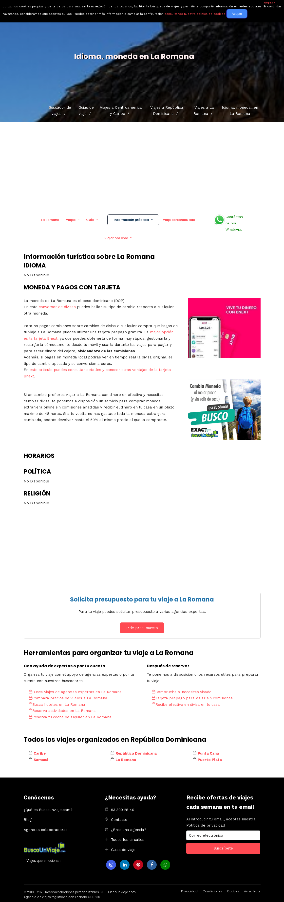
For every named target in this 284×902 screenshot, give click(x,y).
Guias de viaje (123, 850)
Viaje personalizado (179, 219)
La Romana (50, 219)
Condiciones (212, 891)
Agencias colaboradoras (46, 830)
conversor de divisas (58, 307)
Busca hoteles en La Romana (57, 704)
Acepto (237, 14)
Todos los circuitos (127, 839)
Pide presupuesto (142, 628)
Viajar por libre (116, 238)
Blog (28, 819)
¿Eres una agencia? (128, 830)
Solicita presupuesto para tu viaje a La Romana (142, 599)
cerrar (269, 3)
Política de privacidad (205, 825)
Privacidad (189, 891)
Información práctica (131, 219)
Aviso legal (252, 891)
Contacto (119, 819)
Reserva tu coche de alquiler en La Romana (70, 717)
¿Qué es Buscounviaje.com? (48, 810)
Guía (90, 219)
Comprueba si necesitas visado (181, 692)
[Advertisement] (142, 166)
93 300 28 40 (122, 810)
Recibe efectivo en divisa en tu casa (186, 704)
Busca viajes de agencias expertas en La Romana (75, 692)
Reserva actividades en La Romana (62, 710)
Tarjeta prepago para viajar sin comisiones (192, 698)
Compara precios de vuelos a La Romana (68, 698)
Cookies (233, 891)
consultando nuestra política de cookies (195, 14)
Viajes (71, 219)
